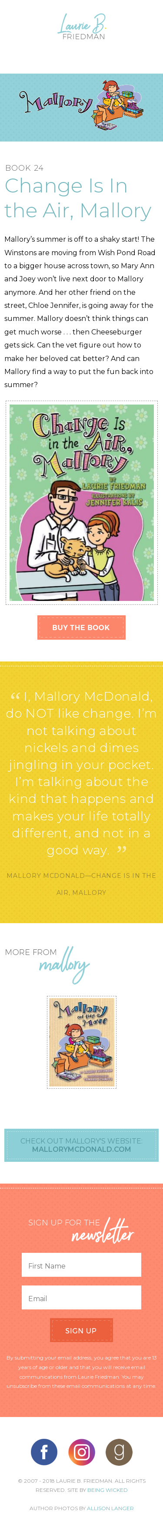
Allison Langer (110, 1508)
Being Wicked (107, 1490)
